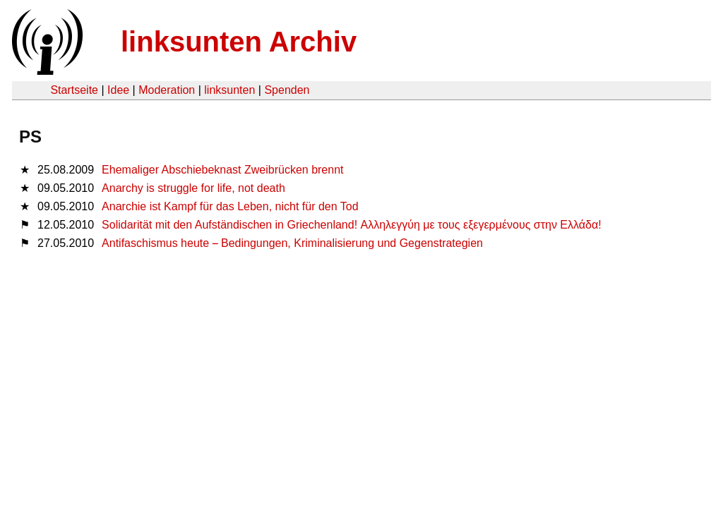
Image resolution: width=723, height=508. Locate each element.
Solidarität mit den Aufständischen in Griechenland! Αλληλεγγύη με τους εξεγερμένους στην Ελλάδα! (352, 225)
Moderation (166, 90)
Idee (118, 90)
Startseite (74, 90)
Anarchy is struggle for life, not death (193, 188)
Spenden (286, 90)
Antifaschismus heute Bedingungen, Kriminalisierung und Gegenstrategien (292, 243)
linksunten (229, 90)
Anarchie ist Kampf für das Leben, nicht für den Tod (230, 206)
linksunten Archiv (239, 41)
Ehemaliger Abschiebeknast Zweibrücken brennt (222, 170)
